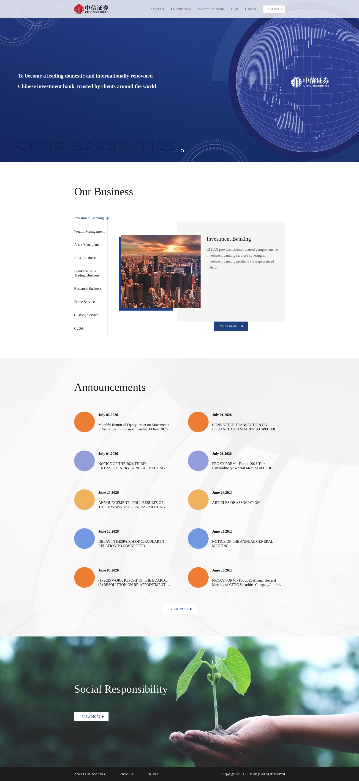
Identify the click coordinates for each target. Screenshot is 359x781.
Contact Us (126, 774)
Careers (250, 9)
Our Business (181, 9)
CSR (234, 9)
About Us (157, 9)
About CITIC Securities (89, 774)
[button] (176, 150)
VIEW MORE (229, 326)
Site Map (152, 774)
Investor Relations (211, 9)
